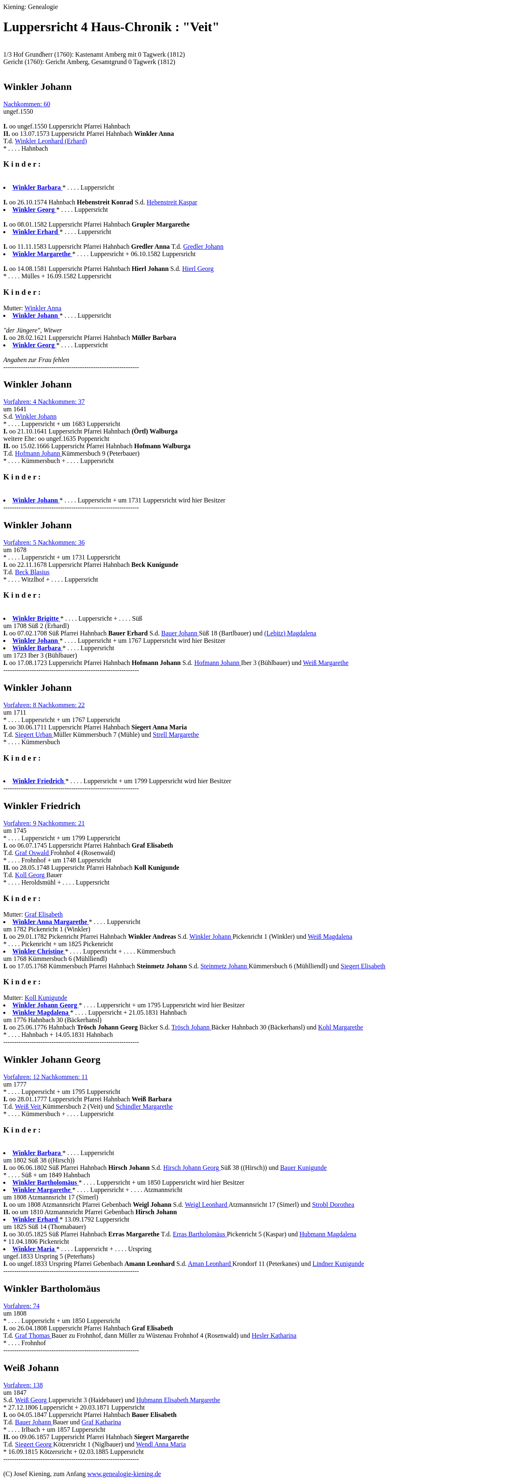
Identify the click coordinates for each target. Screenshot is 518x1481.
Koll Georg (30, 874)
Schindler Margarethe (144, 1106)
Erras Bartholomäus (200, 1234)
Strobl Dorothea (333, 1204)
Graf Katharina (101, 1422)
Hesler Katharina (274, 1335)
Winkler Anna (43, 308)
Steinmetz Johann (224, 966)
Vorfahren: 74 (21, 1305)
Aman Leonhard (210, 1263)
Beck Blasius (32, 572)
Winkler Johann (36, 416)
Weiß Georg (31, 1399)
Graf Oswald (33, 852)
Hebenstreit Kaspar (172, 202)
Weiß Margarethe (325, 662)
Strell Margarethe (176, 734)
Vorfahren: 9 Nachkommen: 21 (44, 823)
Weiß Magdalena (330, 936)
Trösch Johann (191, 1027)
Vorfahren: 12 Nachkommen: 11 (45, 1076)
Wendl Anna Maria (161, 1444)
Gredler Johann (203, 246)
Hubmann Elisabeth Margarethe (178, 1399)
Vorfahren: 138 (23, 1385)
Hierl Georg (198, 268)
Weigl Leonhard (206, 1204)
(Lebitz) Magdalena (290, 633)
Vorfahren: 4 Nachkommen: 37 (44, 401)
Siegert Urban (34, 734)
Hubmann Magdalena (327, 1234)
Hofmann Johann (38, 453)
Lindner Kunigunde (338, 1263)
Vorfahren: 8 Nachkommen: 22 (44, 705)
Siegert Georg (34, 1444)
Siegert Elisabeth (363, 966)
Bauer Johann (180, 633)
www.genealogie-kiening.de (124, 1473)
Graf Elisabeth (44, 914)
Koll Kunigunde (46, 997)
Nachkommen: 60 (26, 104)
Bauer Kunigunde (303, 1167)
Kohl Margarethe (340, 1027)
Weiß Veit (28, 1106)
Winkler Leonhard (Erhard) (51, 141)
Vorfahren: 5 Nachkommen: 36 (44, 542)
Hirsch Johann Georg (192, 1167)
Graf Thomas (33, 1335)
